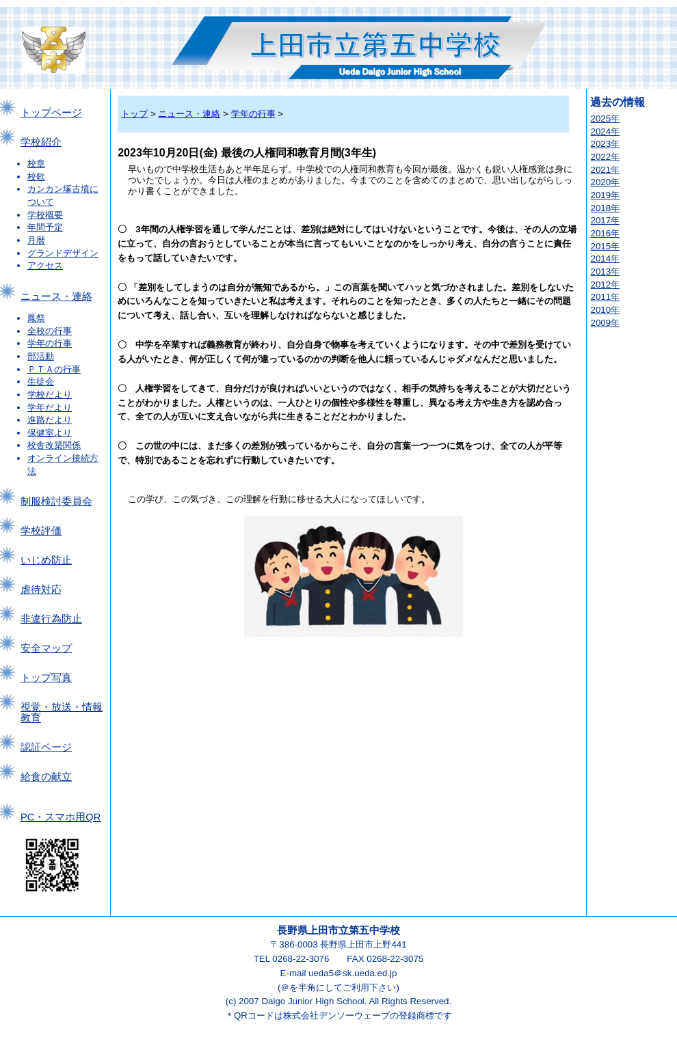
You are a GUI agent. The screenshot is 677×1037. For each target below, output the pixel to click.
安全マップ (46, 648)
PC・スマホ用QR (61, 817)
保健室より (49, 433)
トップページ (51, 112)
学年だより (49, 407)
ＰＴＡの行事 (54, 369)
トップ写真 (46, 677)
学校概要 (45, 215)
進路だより (49, 420)
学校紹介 (41, 142)
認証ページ (46, 747)
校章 (36, 163)
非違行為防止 (51, 618)
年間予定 (45, 227)
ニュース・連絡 (56, 296)
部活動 (40, 356)
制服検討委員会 (56, 501)
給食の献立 (46, 776)
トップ (134, 114)
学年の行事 (49, 343)
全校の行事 (49, 331)
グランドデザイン (62, 253)
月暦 (36, 240)
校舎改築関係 (54, 445)
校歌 (36, 176)
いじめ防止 (46, 560)
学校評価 (41, 530)
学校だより (49, 394)
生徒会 (40, 381)
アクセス (45, 265)
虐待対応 (41, 589)
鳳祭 (36, 318)
